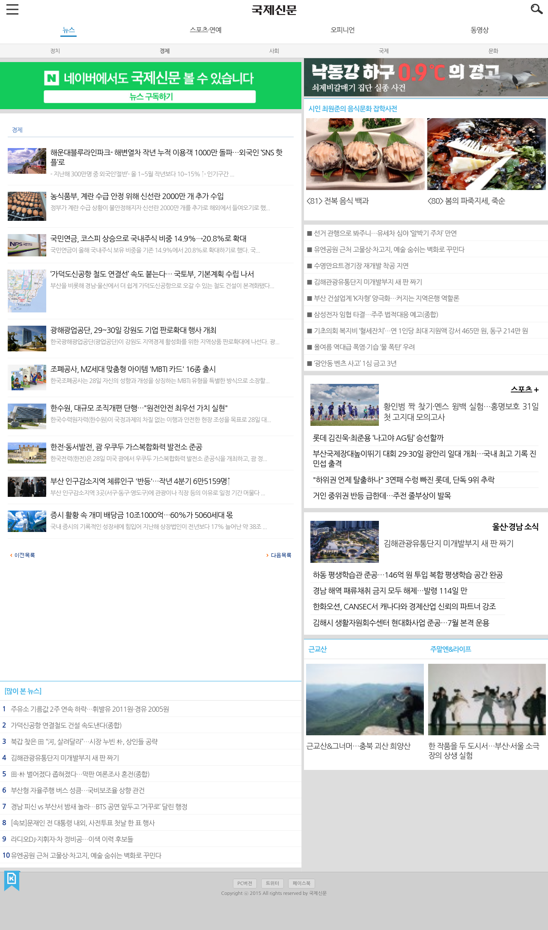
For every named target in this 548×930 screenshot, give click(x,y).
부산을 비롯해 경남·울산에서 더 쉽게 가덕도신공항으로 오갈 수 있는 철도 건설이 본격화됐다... (162, 286)
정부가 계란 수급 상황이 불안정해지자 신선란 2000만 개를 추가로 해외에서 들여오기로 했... (160, 208)
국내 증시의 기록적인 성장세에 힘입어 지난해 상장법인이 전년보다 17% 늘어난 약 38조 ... (159, 527)
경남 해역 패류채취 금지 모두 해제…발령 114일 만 (390, 591)
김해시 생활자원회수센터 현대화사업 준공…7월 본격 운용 (401, 623)
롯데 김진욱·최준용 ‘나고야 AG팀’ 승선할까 (378, 438)
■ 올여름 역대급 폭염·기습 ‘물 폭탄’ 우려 (360, 347)
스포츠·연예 (205, 30)
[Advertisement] (150, 623)
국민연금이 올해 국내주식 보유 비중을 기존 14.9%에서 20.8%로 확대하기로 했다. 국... (155, 250)
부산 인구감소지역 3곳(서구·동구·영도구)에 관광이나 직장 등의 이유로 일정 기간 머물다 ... (158, 493)
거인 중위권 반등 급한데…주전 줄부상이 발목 (382, 496)
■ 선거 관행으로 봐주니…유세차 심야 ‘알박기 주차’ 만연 (381, 233)
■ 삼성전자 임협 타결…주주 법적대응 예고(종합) (372, 314)
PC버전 (245, 883)
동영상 (479, 30)
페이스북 (301, 883)
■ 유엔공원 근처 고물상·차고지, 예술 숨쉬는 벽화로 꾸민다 (385, 249)
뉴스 (68, 30)
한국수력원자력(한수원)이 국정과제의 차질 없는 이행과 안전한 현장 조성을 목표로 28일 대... (161, 420)
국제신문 (12, 881)
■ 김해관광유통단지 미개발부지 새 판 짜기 (364, 282)
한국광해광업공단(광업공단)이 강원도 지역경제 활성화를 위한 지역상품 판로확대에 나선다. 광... (165, 342)
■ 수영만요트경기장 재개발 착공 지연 (357, 265)
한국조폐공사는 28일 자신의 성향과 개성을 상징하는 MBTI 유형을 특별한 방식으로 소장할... (160, 381)
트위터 (272, 883)
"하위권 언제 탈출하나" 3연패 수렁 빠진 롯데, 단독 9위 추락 (403, 480)
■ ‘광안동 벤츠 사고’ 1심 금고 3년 (351, 363)
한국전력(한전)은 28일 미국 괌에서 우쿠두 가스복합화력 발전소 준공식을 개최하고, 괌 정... (159, 459)
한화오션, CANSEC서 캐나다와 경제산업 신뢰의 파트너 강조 (404, 607)
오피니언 (342, 30)
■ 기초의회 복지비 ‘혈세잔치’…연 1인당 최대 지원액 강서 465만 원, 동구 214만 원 (417, 330)
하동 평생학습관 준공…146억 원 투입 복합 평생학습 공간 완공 (408, 575)
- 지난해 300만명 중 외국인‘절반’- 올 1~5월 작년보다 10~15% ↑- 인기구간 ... (142, 174)
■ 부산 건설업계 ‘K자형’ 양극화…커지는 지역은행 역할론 (382, 298)
